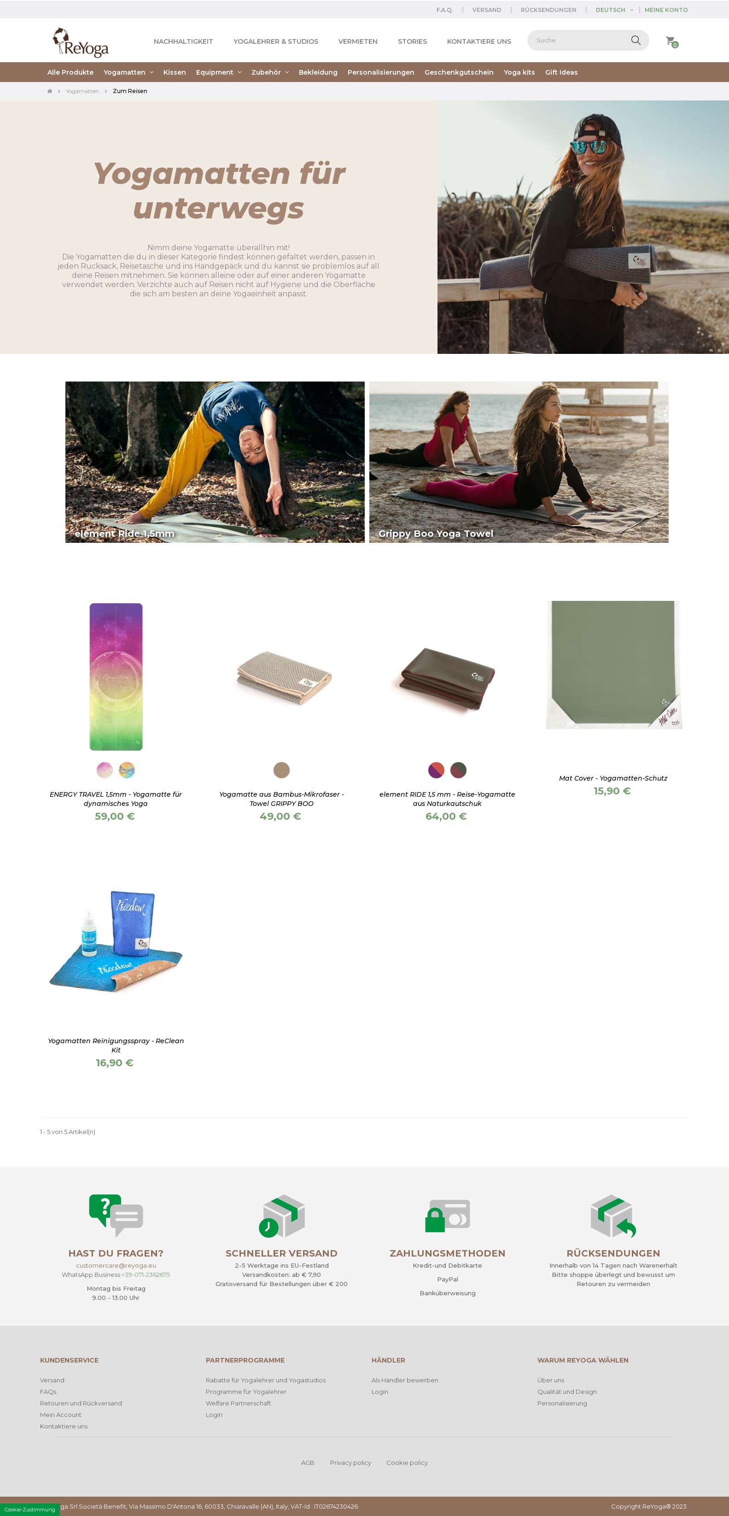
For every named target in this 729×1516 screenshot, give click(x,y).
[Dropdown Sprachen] (618, 10)
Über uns (550, 1380)
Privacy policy (350, 1462)
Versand (487, 9)
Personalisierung (562, 1403)
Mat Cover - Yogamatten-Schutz (613, 778)
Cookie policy (407, 1462)
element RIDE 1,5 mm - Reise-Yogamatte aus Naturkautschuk (447, 799)
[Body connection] (105, 770)
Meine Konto (666, 9)
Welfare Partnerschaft (238, 1403)
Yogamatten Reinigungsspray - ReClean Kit (116, 1045)
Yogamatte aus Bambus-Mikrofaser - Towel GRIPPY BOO (281, 799)
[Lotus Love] (436, 770)
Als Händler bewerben (405, 1380)
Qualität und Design (567, 1391)
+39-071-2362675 (146, 1274)
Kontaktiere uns (63, 1426)
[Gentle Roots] (458, 770)
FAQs (48, 1391)
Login (214, 1414)
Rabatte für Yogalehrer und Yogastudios (266, 1380)
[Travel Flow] (127, 770)
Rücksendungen (549, 9)
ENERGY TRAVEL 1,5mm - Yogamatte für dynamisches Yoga (116, 799)
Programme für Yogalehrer (246, 1391)
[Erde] (282, 770)
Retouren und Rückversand (81, 1403)
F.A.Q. (445, 9)
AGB (308, 1462)
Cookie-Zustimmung (30, 1509)
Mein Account (61, 1414)
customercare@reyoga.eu (116, 1265)
